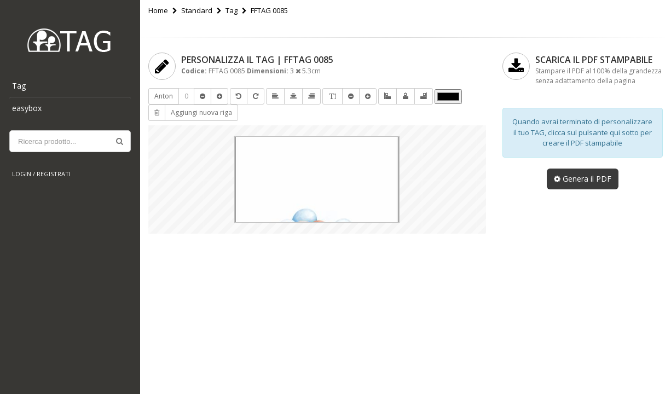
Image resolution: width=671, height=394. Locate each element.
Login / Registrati (41, 174)
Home (158, 10)
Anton (163, 96)
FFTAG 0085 (269, 10)
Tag (19, 85)
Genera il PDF (582, 178)
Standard (196, 10)
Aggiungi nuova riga (201, 112)
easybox (27, 108)
